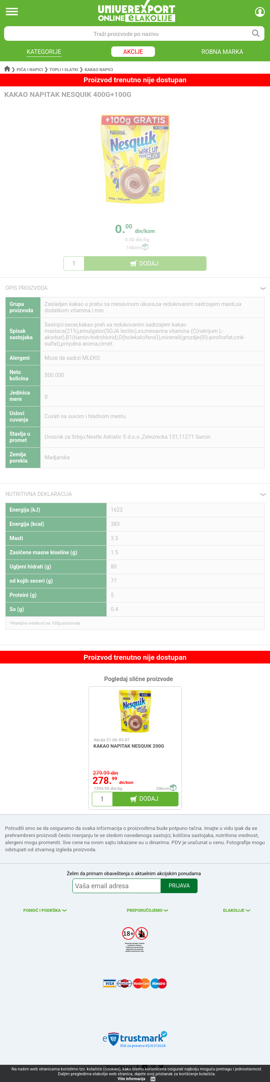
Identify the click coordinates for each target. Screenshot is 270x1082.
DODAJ (148, 263)
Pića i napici (30, 69)
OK (153, 1079)
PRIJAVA (179, 886)
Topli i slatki (64, 69)
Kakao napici (99, 69)
